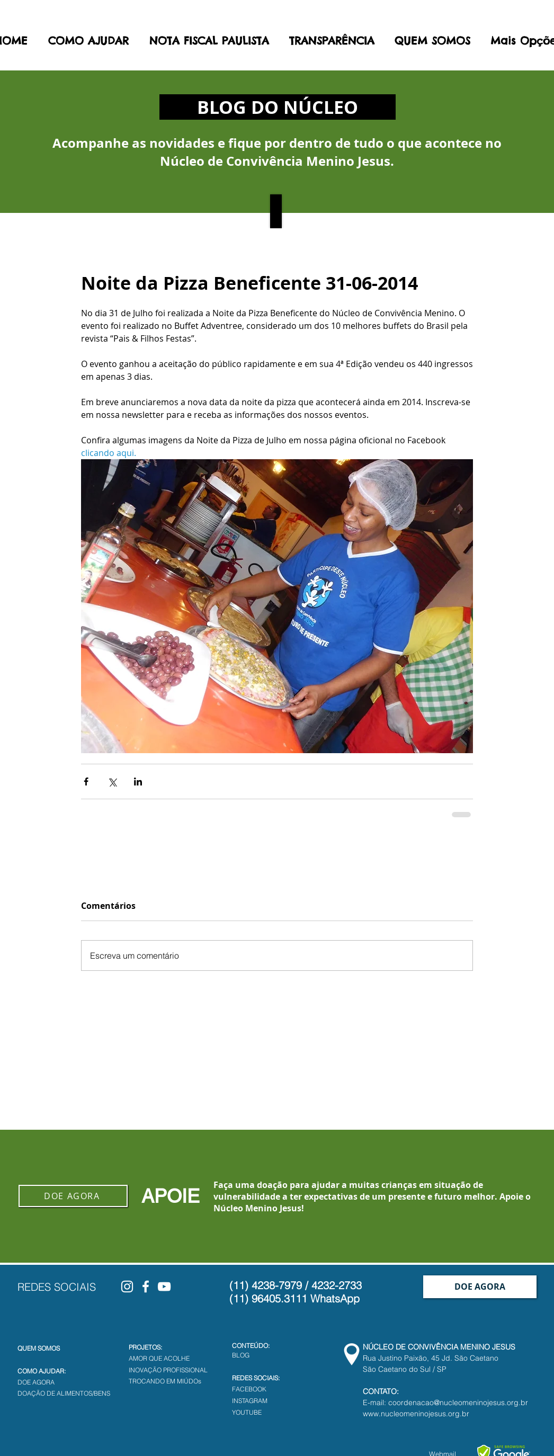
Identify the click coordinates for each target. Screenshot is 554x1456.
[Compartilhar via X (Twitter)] (112, 781)
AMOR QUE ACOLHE (159, 1358)
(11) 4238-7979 (265, 1285)
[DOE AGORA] (73, 1196)
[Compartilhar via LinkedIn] (138, 781)
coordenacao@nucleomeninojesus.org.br (458, 1402)
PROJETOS (144, 1347)
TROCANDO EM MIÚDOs (165, 1381)
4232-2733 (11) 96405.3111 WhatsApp (295, 1292)
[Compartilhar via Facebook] (86, 781)
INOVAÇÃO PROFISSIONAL (168, 1370)
